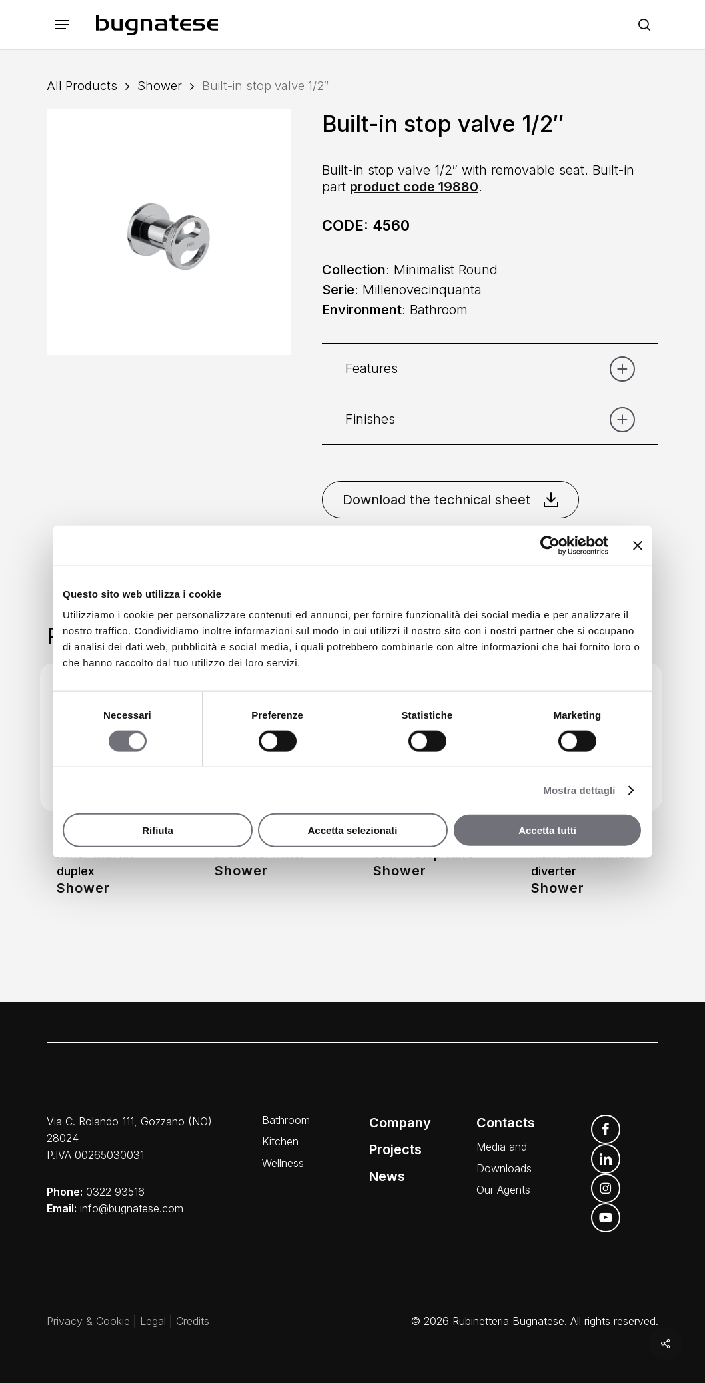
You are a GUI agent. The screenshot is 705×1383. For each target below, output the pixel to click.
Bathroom (286, 1120)
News (387, 1176)
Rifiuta (157, 830)
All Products (82, 85)
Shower (159, 85)
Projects (395, 1149)
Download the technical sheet (450, 500)
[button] (62, 25)
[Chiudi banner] (637, 545)
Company (400, 1123)
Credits (192, 1321)
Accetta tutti (547, 830)
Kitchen (280, 1141)
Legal (153, 1321)
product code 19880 (414, 187)
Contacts (505, 1123)
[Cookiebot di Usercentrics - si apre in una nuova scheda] (550, 545)
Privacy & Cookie (88, 1321)
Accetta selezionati (352, 830)
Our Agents (503, 1189)
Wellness (283, 1163)
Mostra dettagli (579, 789)
